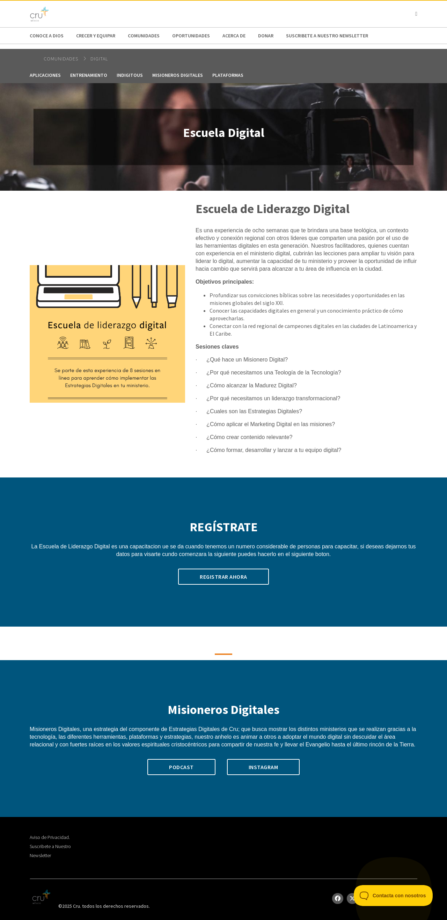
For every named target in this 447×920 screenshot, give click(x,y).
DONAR (265, 35)
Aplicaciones (45, 75)
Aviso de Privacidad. (50, 837)
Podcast (181, 767)
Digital (99, 59)
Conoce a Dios (47, 35)
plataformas (227, 75)
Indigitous (130, 75)
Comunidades (144, 35)
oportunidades (191, 35)
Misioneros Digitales (177, 75)
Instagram (263, 767)
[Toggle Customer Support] (393, 895)
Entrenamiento (88, 75)
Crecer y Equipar (95, 35)
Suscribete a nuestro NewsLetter (327, 35)
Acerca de (234, 35)
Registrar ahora (223, 576)
